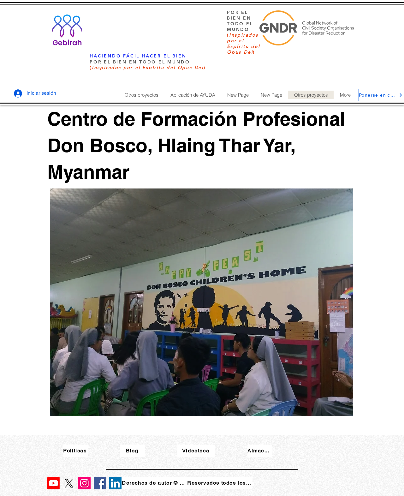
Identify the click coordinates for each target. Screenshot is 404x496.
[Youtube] (53, 483)
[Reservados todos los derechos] (219, 483)
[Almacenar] (259, 451)
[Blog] (132, 451)
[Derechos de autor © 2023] (154, 483)
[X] (69, 483)
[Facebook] (100, 483)
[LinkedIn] (115, 483)
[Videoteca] (196, 451)
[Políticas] (75, 451)
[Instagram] (84, 483)
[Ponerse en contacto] (381, 95)
